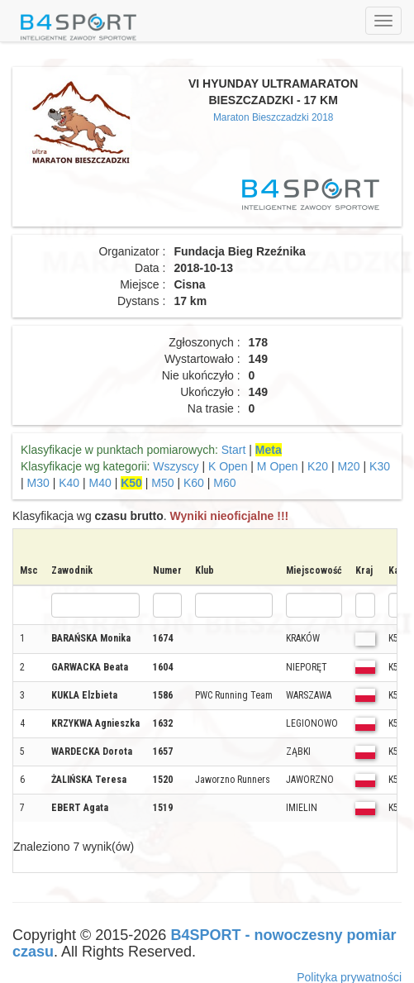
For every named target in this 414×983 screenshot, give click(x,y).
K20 (317, 466)
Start (233, 449)
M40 (100, 482)
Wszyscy (175, 466)
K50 (131, 482)
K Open (227, 466)
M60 (224, 482)
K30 (379, 466)
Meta (268, 449)
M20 (348, 466)
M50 (162, 482)
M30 (38, 482)
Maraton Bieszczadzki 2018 (273, 117)
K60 (193, 482)
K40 (69, 482)
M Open (277, 466)
